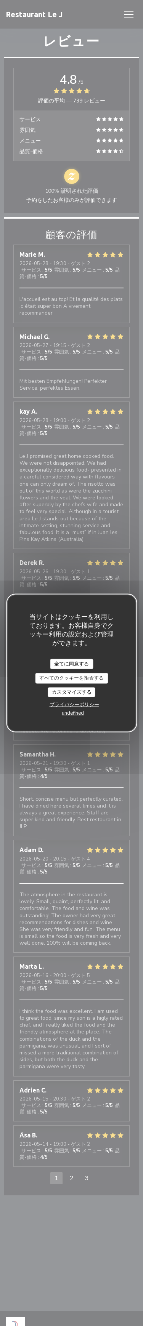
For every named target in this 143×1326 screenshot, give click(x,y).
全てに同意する (71, 663)
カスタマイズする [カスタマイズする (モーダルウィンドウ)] (72, 691)
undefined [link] (73, 713)
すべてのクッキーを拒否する (71, 678)
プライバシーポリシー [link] (74, 704)
